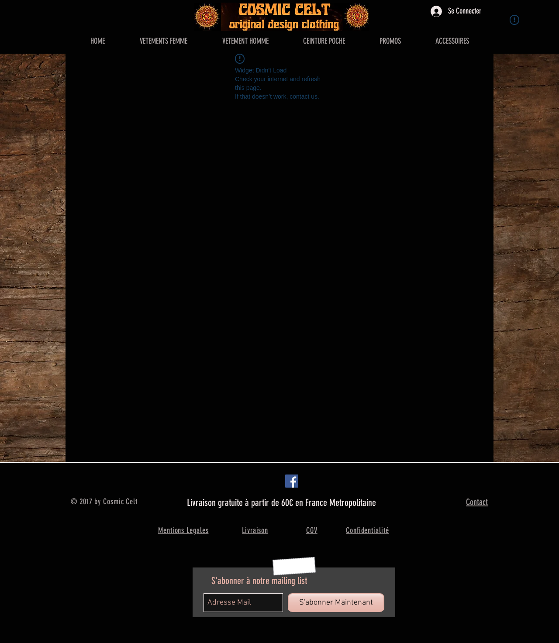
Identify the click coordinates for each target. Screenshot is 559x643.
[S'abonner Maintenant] (336, 602)
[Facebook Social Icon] (291, 481)
